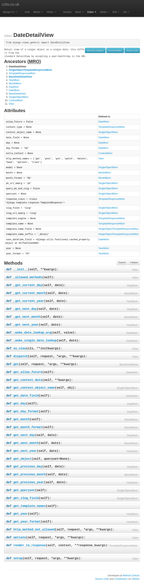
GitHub (135, 578)
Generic (67, 12)
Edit (115, 12)
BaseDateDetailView (20, 76)
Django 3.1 (10, 12)
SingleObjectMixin (18, 97)
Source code (132, 50)
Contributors (121, 578)
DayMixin (14, 86)
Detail (104, 12)
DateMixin (14, 90)
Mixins (38, 12)
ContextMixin (16, 100)
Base (79, 12)
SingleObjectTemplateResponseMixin (30, 69)
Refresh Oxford (131, 575)
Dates (91, 12)
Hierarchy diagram (95, 50)
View (11, 103)
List (126, 12)
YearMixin (14, 80)
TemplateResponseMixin (22, 73)
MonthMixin (15, 83)
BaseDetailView (17, 93)
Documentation (115, 50)
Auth (27, 12)
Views (51, 12)
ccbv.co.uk (10, 4)
